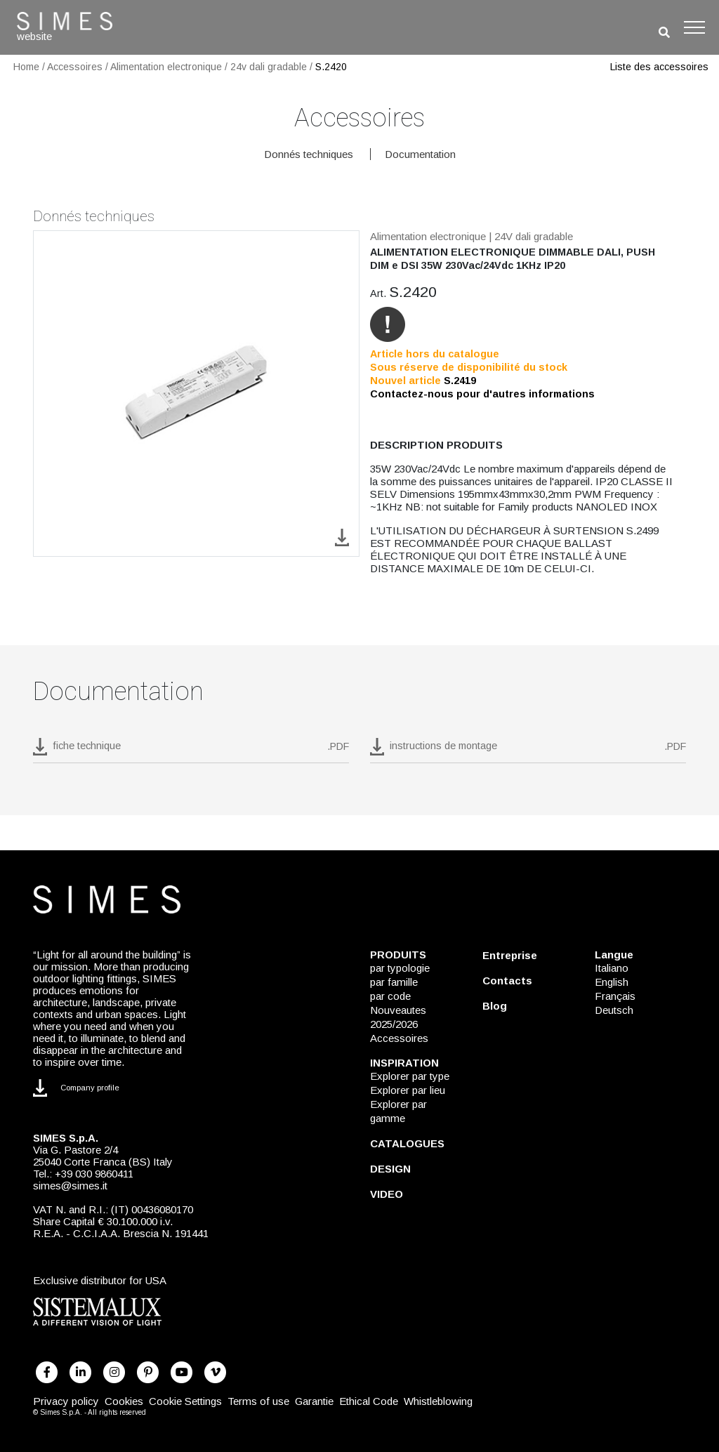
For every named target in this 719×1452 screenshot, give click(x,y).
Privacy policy (66, 1401)
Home (26, 66)
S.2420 (331, 66)
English (611, 982)
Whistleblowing (438, 1401)
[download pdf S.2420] (191, 750)
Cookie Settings (185, 1401)
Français (615, 996)
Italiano (611, 968)
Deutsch (614, 1010)
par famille (394, 982)
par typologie (400, 968)
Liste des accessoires (659, 66)
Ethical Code (368, 1401)
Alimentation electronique (166, 66)
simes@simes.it (70, 1186)
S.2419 (460, 380)
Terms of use (258, 1401)
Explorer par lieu (407, 1090)
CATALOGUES (407, 1143)
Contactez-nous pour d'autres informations (482, 394)
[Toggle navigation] (694, 27)
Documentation (420, 154)
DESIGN (390, 1169)
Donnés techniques (308, 154)
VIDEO (386, 1194)
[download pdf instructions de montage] (528, 750)
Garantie (314, 1401)
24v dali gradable (268, 66)
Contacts (507, 980)
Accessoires (75, 66)
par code (390, 996)
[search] (664, 33)
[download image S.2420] (342, 537)
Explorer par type (409, 1076)
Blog (494, 1006)
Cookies (124, 1401)
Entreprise (509, 955)
